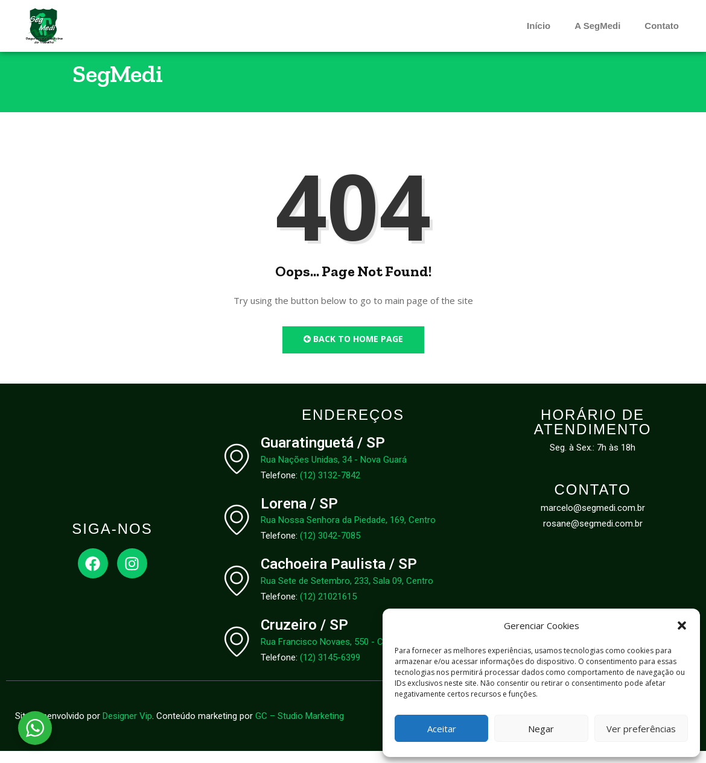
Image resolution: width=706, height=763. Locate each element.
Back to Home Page (353, 350)
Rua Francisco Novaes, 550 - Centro (332, 653)
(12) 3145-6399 (330, 669)
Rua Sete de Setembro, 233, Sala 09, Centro (347, 592)
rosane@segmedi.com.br (593, 535)
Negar (541, 729)
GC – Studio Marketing (299, 728)
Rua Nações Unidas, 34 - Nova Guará (334, 471)
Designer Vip (127, 728)
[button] (682, 625)
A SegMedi (597, 26)
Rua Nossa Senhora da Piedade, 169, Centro (348, 532)
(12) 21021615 (328, 608)
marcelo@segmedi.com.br (593, 519)
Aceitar (441, 729)
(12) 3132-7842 (330, 486)
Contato (661, 26)
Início (538, 26)
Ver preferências (641, 729)
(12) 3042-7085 (330, 547)
